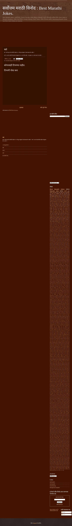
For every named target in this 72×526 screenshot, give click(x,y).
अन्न (67, 333)
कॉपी (54, 355)
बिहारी (57, 244)
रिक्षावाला (67, 247)
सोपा (62, 462)
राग (59, 433)
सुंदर (53, 221)
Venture (58, 325)
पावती (53, 399)
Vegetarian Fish (52, 325)
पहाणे (54, 397)
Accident (63, 221)
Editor (57, 273)
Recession (55, 311)
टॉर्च (64, 376)
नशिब (67, 240)
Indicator (54, 287)
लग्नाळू (51, 438)
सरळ (64, 455)
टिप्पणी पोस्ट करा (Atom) (13, 110)
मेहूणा (67, 428)
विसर (51, 446)
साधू (67, 457)
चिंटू (58, 369)
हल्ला (54, 466)
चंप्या (53, 367)
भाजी (62, 416)
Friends (67, 278)
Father (51, 226)
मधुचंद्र (68, 419)
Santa (64, 192)
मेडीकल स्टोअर (58, 428)
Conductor (57, 265)
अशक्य (58, 234)
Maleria (57, 295)
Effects (67, 273)
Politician (61, 209)
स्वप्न (67, 252)
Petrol (53, 304)
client (68, 328)
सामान (50, 458)
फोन (54, 217)
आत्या (61, 339)
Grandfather (64, 226)
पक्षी (67, 394)
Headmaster (64, 282)
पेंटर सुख (64, 402)
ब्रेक (61, 415)
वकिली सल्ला (59, 440)
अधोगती (61, 333)
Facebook (52, 277)
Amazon (68, 256)
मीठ (59, 425)
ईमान (63, 342)
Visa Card (62, 325)
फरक (60, 243)
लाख (56, 248)
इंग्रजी (67, 235)
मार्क (56, 424)
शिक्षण (67, 449)
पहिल (57, 397)
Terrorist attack (57, 210)
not (59, 330)
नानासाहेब (53, 390)
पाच (62, 398)
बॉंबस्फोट (67, 414)
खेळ (66, 359)
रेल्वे (67, 436)
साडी (61, 457)
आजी (64, 338)
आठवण (51, 339)
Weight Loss (60, 326)
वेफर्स (67, 446)
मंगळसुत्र (51, 419)
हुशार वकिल (56, 468)
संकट (54, 453)
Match (60, 296)
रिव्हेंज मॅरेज (58, 436)
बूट (54, 414)
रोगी (62, 437)
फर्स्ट (59, 406)
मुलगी (50, 201)
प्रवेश (57, 243)
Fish (60, 278)
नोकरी (60, 393)
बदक (68, 243)
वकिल (61, 201)
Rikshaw (55, 312)
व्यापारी (52, 449)
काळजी (67, 351)
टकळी (50, 376)
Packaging (59, 303)
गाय (50, 364)
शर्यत (55, 449)
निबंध (66, 390)
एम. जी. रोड (61, 346)
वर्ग (58, 206)
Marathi (61, 295)
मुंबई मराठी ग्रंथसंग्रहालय (64, 425)
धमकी (64, 240)
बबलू (60, 410)
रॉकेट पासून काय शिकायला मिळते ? (55, 437)
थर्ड (58, 382)
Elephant (51, 274)
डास (56, 377)
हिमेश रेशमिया (67, 467)
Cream (62, 268)
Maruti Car (66, 295)
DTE (55, 269)
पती (14, 60)
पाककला (55, 398)
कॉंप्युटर (51, 355)
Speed (62, 317)
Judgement (57, 229)
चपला (61, 367)
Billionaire (59, 222)
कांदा (65, 350)
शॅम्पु (64, 450)
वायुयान (56, 442)
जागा (56, 239)
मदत (53, 218)
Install (59, 287)
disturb (59, 329)
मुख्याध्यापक (55, 427)
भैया (50, 218)
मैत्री (55, 247)
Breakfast (54, 261)
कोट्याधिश (51, 356)
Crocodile (66, 268)
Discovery (57, 270)
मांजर (57, 423)
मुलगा (52, 206)
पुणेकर (63, 242)
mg (56, 330)
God (59, 226)
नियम (68, 390)
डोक (55, 214)
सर (51, 252)
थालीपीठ (61, 382)
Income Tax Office (65, 286)
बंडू (66, 407)
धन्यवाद (68, 386)
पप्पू (55, 242)
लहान (54, 438)
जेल (62, 239)
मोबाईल (55, 206)
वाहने (66, 442)
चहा (59, 368)
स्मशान (61, 463)
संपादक (64, 453)
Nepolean (55, 300)
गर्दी (55, 363)
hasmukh (66, 329)
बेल (61, 414)
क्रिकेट (57, 204)
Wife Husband (65, 210)
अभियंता (55, 234)
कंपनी (67, 347)
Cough (67, 266)
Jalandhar (60, 290)
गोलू (51, 365)
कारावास (61, 351)
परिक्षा (50, 205)
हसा (62, 466)
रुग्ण (58, 201)
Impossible (51, 229)
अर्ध (51, 337)
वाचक (64, 441)
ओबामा (58, 347)
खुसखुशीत (63, 359)
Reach (51, 311)
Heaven (63, 227)
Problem (55, 307)
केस (64, 354)
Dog (67, 270)
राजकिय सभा (67, 433)
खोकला (63, 238)
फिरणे (65, 406)
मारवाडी (53, 424)
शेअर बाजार (67, 450)
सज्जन (57, 454)
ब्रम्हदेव (58, 415)
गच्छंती (60, 360)
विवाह (63, 445)
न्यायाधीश (51, 394)
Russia (67, 312)
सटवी (60, 454)
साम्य (53, 458)
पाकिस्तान (59, 398)
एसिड (64, 346)
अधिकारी (55, 212)
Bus (58, 261)
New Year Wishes (65, 300)
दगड (66, 382)
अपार (57, 334)
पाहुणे (59, 399)
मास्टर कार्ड (52, 425)
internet (51, 330)
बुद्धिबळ (61, 412)
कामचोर (51, 351)
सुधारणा (61, 252)
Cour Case (52, 268)
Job (64, 290)
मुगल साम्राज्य (60, 427)
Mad (67, 229)
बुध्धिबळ (52, 414)
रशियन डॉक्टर (64, 432)
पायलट (54, 205)
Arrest (61, 257)
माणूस (60, 423)
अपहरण (54, 334)
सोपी (64, 462)
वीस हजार (64, 446)
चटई (59, 367)
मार (50, 424)
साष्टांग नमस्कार (61, 458)
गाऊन (65, 363)
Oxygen (54, 303)
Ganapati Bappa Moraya (60, 279)
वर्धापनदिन (55, 441)
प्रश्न (68, 403)
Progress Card (65, 307)
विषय (68, 445)
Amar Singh (63, 256)
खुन (57, 359)
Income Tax (58, 286)
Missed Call (58, 298)
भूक (68, 244)
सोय (50, 463)
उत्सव (65, 343)
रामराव (64, 247)
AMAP (58, 255)
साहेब (50, 221)
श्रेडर (68, 451)
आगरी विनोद (57, 338)
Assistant (67, 257)
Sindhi (67, 316)
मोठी (58, 429)
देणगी (58, 240)
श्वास (51, 453)
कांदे (67, 350)
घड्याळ (54, 365)
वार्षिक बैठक (60, 442)
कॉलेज (54, 238)
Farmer (62, 277)
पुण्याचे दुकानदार (53, 402)
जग (56, 372)
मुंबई (67, 200)
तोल (65, 381)
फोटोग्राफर (55, 407)
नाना (50, 390)
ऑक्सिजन (68, 346)
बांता (64, 197)
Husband (56, 195)
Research (66, 311)
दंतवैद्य (64, 204)
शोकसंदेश (61, 451)
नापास (50, 242)
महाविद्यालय (53, 423)
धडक (62, 386)
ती (53, 381)
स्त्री (64, 252)
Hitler (51, 283)
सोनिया (54, 462)
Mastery (56, 296)
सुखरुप (63, 459)
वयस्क (52, 441)
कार (53, 204)
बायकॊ (61, 411)
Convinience (52, 266)
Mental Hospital (63, 230)
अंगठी (68, 330)
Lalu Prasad (61, 291)
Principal (61, 231)
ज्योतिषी (65, 239)
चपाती (65, 367)
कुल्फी (62, 354)
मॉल (53, 429)
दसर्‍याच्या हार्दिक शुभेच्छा (60, 384)
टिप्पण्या (63, 514)
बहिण (52, 411)
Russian (51, 313)
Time (67, 321)
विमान (62, 206)
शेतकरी (61, 251)
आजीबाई (67, 234)
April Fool (56, 257)
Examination (66, 225)
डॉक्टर (68, 192)
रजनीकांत (60, 432)
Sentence (59, 315)
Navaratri (63, 299)
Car (61, 261)
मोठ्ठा (63, 429)
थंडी (55, 382)
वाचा (50, 442)
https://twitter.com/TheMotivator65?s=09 (54, 510)
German (54, 281)
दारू (64, 214)
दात (13, 60)
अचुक (54, 333)
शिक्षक (51, 195)
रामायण (54, 436)
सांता (53, 193)
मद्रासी (65, 419)
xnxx (66, 330)
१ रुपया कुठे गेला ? (6, 145)
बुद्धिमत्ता (65, 412)
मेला (64, 428)
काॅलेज (67, 352)
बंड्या (68, 407)
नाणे (67, 389)
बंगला (66, 243)
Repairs (62, 311)
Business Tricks (65, 222)
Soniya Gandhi (56, 317)
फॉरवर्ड (52, 407)
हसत (59, 466)
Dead (58, 269)
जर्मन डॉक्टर (67, 372)
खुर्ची (60, 359)
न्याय (63, 393)
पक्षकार (65, 394)
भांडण (67, 217)
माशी (62, 424)
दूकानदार (67, 385)
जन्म (61, 372)
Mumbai (55, 209)
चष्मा (56, 368)
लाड (62, 438)
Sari (60, 313)
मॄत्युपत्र (53, 428)
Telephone (57, 320)
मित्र (68, 196)
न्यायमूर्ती (67, 393)
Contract (66, 265)
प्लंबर (50, 406)
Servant (64, 315)
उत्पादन (62, 343)
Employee (56, 274)
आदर (64, 339)
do (62, 329)
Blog (53, 260)
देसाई (67, 204)
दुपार (63, 385)
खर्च (60, 238)
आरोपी (58, 235)
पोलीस (53, 196)
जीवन (65, 373)
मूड (50, 247)
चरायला (51, 368)
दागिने (68, 384)
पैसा (52, 403)
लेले (53, 440)
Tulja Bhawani (52, 324)
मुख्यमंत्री (51, 427)
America (51, 222)
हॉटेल (61, 253)
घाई (57, 365)
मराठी (56, 218)
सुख (59, 459)
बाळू (66, 193)
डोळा (64, 377)
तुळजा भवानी (57, 381)
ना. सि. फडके (64, 389)
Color (51, 264)
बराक (63, 410)
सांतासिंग (57, 193)
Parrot (67, 303)
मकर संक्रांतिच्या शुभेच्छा (59, 419)
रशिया (68, 432)
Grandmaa (63, 281)
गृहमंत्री (63, 364)
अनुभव (64, 333)
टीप (56, 376)
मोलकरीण (67, 429)
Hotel (67, 283)
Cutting (51, 269)
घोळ (67, 365)
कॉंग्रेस (63, 212)
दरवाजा (52, 384)
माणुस (60, 218)
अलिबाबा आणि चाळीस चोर (57, 337)
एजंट (53, 346)
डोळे (8, 60)
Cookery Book (61, 266)
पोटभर (56, 403)
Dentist (67, 269)
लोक (56, 440)
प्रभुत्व (66, 403)
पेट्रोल (67, 402)
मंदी (54, 419)
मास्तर (56, 425)
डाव (53, 377)
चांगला (62, 368)
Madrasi (55, 294)
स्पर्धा (55, 463)
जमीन (64, 372)
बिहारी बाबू (55, 412)
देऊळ (50, 386)
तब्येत (58, 214)
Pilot (67, 304)
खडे (7, 60)
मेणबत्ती (62, 428)
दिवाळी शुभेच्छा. (53, 385)
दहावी (65, 384)
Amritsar (52, 257)
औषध (61, 347)
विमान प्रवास (66, 206)
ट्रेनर (50, 377)
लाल (65, 438)
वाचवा (67, 441)
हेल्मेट (63, 468)
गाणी (67, 363)
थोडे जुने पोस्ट (43, 107)
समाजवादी (51, 455)
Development (52, 270)
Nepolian (59, 300)
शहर (58, 449)
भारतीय (66, 244)
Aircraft (67, 221)
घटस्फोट (65, 213)
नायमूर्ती (57, 390)
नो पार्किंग (56, 393)
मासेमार (68, 424)
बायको (19, 60)
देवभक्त (57, 386)
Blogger (34, 523)
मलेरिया (67, 420)
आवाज (64, 235)
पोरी (51, 243)
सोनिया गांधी (58, 462)
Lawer (51, 209)
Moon (67, 298)
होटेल (54, 470)
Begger (51, 208)
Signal (64, 316)
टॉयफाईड (62, 376)
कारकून (57, 351)
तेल (62, 381)
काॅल (64, 352)
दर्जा (55, 384)
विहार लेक (57, 446)
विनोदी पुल (57, 445)
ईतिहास (60, 342)
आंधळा (67, 337)
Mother (52, 231)
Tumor (57, 324)
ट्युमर (67, 376)
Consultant (62, 265)
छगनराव (51, 372)
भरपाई (56, 416)
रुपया (50, 248)
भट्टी (53, 416)
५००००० (61, 470)
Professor (60, 307)
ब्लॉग (50, 416)
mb (54, 330)
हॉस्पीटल (51, 470)
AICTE (54, 255)
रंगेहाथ (53, 432)
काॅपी (61, 352)
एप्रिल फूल (56, 346)
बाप (57, 411)
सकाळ (51, 454)
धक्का (61, 240)
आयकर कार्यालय (55, 341)
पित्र (50, 401)
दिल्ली (68, 239)
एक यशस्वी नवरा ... (6, 155)
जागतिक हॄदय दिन (56, 373)
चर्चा (54, 368)
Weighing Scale (52, 326)
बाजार (55, 411)
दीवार (57, 385)
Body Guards (58, 260)
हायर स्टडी (52, 467)
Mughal (51, 299)
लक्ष (64, 437)
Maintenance (52, 295)
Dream (51, 225)
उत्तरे (58, 343)
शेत (51, 451)
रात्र (58, 247)
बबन (54, 410)
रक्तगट (56, 432)
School (51, 210)
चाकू (51, 239)
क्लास (67, 356)
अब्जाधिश (51, 234)
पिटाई (65, 399)
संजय (60, 453)
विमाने (61, 445)
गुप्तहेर (56, 364)
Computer (66, 264)
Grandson (61, 208)
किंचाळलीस (51, 354)
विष (66, 445)
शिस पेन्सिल (60, 450)
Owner (51, 303)
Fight (52, 278)
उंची (66, 342)
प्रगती (54, 243)
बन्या (51, 410)
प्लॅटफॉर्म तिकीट (55, 406)
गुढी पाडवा (57, 213)
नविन (59, 389)
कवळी (54, 350)
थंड (53, 382)
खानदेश (51, 359)
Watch (67, 325)
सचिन (54, 454)
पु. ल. (53, 401)
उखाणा (52, 343)
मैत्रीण (51, 429)
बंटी (61, 407)
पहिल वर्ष (60, 397)
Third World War (62, 321)
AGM (50, 255)
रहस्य (52, 433)
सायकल (57, 458)
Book (62, 260)
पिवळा (58, 242)
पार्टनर (67, 398)
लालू (58, 248)
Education (62, 273)
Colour (55, 264)
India (50, 287)
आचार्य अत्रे (62, 234)
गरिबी (50, 363)
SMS (57, 313)
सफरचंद (64, 454)
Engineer (66, 274)
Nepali (51, 300)
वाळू (64, 442)
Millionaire (52, 298)
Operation (56, 231)
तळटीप (60, 380)
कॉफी (58, 355)
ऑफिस (55, 347)
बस (61, 217)
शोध (58, 197)
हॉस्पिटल (67, 468)
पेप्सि (50, 403)
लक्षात (67, 437)
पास (56, 399)
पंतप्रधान (61, 394)
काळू (58, 352)
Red (59, 311)
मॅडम (52, 247)
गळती (62, 363)
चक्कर (56, 367)
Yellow (65, 328)
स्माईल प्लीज (65, 463)
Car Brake (65, 261)
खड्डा (57, 238)
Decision (62, 269)
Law (65, 291)
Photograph (58, 304)
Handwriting (58, 227)
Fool (63, 278)
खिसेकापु (54, 359)
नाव (60, 390)
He (59, 282)
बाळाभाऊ (51, 412)
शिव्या (54, 450)
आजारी (61, 338)
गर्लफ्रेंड (59, 363)
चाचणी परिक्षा (66, 368)
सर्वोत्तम (55, 252)
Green (67, 281)
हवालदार (57, 221)
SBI (54, 313)
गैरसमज (66, 364)
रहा (54, 433)
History (67, 227)
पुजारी (66, 401)
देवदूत (53, 386)
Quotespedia (52, 484)
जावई (59, 239)
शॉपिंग (58, 451)
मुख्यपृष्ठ (21, 107)
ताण (65, 380)
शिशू (57, 450)
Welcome (66, 326)
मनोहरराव (55, 420)
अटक (57, 333)
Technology (52, 320)
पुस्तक (66, 242)
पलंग (51, 397)
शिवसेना (51, 450)
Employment (61, 274)
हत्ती (51, 466)
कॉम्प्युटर (62, 355)
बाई (55, 197)
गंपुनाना (57, 360)
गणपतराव (63, 360)
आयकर (51, 341)
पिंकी (62, 399)
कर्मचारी (51, 350)
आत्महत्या (57, 339)
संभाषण (67, 453)
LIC (53, 291)
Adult (59, 256)
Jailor (57, 290)
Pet (50, 304)
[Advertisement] (34, 34)
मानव (63, 423)
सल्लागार (51, 457)
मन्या (58, 420)
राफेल (60, 247)
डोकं (61, 377)
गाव (53, 213)
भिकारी (64, 200)
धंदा (59, 386)
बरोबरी (66, 410)
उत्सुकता (68, 343)
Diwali (61, 270)
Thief (52, 321)
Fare (59, 277)
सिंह (51, 459)
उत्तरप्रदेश (55, 343)
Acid (50, 256)
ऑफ (51, 347)
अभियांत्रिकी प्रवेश (65, 334)
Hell (67, 282)
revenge (62, 330)
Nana (55, 299)
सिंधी (68, 458)
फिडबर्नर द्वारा (60, 504)
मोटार (56, 429)
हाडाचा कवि (65, 466)
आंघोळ (64, 337)
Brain (51, 261)
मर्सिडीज (64, 420)
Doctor (57, 196)
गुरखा (59, 364)
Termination (62, 320)
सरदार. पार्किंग (60, 455)
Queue (67, 308)
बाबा (60, 200)
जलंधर (52, 373)
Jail (53, 290)
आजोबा (65, 196)
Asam (64, 257)
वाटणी (53, 442)
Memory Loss (56, 230)
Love (50, 294)
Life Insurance (62, 229)
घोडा (65, 365)
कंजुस (64, 347)
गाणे (68, 238)
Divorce (55, 208)
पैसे (60, 205)
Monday (63, 298)
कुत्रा (52, 200)
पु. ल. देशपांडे (57, 401)
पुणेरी (68, 401)
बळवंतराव (58, 217)
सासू (57, 252)
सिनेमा (54, 459)
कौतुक (64, 356)
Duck (55, 225)
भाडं (64, 416)
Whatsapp (51, 328)
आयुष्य (55, 235)
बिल (54, 244)
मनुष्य (51, 420)
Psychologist (66, 231)
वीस (60, 446)
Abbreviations (66, 255)
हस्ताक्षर (58, 253)
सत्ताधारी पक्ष (67, 251)
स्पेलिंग (58, 463)
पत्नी (16, 60)
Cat (68, 261)
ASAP (61, 255)
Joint (67, 290)
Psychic (51, 308)
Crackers (57, 268)
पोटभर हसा (59, 403)
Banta (52, 197)
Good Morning (53, 485)
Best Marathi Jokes (57, 189)
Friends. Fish (52, 279)
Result (51, 312)
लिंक (67, 438)
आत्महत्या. (51, 235)
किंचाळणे (51, 238)
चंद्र (50, 367)
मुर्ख (64, 427)
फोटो (63, 243)
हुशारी (60, 468)
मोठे (61, 429)
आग (53, 338)
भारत (67, 416)
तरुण (53, 380)
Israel (51, 290)
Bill (54, 222)
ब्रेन (67, 415)
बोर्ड (55, 415)
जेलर (67, 373)
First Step (56, 278)
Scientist (64, 313)
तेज (60, 381)
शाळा (65, 195)
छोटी (54, 372)
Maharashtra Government (63, 294)
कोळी (61, 356)
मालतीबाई (59, 424)
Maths (64, 296)
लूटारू (66, 248)
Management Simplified (55, 487)
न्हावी (57, 394)
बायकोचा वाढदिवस (65, 411)
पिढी (67, 399)
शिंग (64, 449)
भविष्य (63, 244)
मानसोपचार (66, 423)
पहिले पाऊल (67, 397)
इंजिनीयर (63, 341)
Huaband (66, 208)
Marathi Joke (54, 191)
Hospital (63, 283)
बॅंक (63, 205)
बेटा (66, 205)
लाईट (59, 438)
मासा (65, 424)
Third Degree (56, 321)
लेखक (50, 440)
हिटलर (63, 467)
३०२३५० (57, 470)
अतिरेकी (51, 212)
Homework (55, 283)
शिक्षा (57, 251)
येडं (50, 432)
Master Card (52, 296)
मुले (50, 428)
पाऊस (52, 398)
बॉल (50, 415)
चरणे (67, 367)
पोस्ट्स (63, 512)
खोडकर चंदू (52, 360)
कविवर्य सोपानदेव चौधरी (60, 350)
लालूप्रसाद (62, 248)
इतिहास (51, 342)
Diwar (65, 270)
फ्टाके (59, 407)
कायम (54, 351)
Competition (60, 264)
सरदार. (61, 197)
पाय (64, 398)
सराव (67, 455)
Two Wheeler (61, 324)
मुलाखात (67, 427)
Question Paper (62, 308)
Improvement (52, 286)
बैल (64, 414)
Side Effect (60, 316)
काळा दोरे (51, 352)
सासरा (66, 458)
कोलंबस (58, 356)
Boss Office (66, 260)
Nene (67, 299)
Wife (62, 193)
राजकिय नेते (62, 433)
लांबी (56, 438)
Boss (68, 201)
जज (58, 372)
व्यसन (52, 251)
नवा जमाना (56, 389)
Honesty (59, 283)
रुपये (53, 248)
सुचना (68, 459)
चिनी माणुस (66, 369)
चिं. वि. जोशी (54, 369)
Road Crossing (61, 312)
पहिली (64, 397)
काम (50, 204)
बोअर (53, 415)
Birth (50, 260)
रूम (62, 436)
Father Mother (67, 277)
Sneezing (51, 317)
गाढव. (51, 213)
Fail (56, 277)
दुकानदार (55, 240)
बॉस (68, 205)
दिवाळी (52, 240)
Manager (51, 230)
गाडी (66, 238)
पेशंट (57, 205)
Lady (56, 291)
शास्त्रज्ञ (61, 449)
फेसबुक (51, 217)
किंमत (55, 354)
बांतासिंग (68, 197)
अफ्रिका (60, 334)
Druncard (52, 273)
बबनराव (57, 410)
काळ (64, 351)
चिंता (60, 369)
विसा (54, 446)
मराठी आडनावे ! (52, 482)
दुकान (60, 385)
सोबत (67, 462)
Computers (51, 265)
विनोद (53, 445)
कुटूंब (58, 354)
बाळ (64, 217)
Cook (56, 266)
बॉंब (60, 244)
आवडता (61, 235)
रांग (56, 433)
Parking (63, 303)
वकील (64, 440)
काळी (55, 352)
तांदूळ (11, 60)
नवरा (59, 192)
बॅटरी (59, 414)
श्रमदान (65, 451)
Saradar (66, 209)
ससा (54, 457)
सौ (52, 463)
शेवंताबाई (54, 451)
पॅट (57, 402)
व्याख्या (55, 251)
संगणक (64, 251)
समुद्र (55, 455)
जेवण (52, 214)
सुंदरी (57, 459)
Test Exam (67, 320)
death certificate (54, 329)
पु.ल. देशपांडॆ (62, 401)
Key (50, 291)
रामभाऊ (51, 436)
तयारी (50, 380)
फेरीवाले (68, 406)
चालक (50, 369)
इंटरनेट (67, 341)
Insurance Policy (65, 287)
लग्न (61, 195)
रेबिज (65, 436)
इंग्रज (60, 341)
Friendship (55, 226)
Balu (62, 196)
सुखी (65, 459)
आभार (67, 339)
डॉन (58, 377)
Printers (51, 307)
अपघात (60, 212)
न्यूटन (54, 394)
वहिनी (61, 441)
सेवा (51, 462)
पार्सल (50, 399)
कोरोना (55, 356)
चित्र (63, 369)
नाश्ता (63, 390)
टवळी (53, 376)
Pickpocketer (63, 304)
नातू (67, 214)
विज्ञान (50, 445)
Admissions (55, 256)
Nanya (59, 299)
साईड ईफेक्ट (58, 457)
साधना (65, 457)
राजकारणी (54, 201)
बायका (52, 244)
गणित (67, 212)
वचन (66, 440)
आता (54, 339)
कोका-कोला (66, 355)
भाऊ (59, 416)
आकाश (51, 338)
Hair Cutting (56, 282)
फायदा (62, 406)
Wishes (56, 328)
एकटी (50, 346)
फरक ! (4, 150)
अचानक (51, 333)
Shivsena (55, 316)
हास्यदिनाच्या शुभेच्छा (58, 467)
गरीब (53, 363)
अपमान (51, 334)
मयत (60, 420)
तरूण (56, 380)
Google (58, 281)
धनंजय (65, 386)
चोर (54, 239)
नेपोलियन (52, 393)
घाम (62, 365)
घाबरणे (60, 365)
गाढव (60, 204)
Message (67, 296)
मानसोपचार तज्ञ (64, 218)
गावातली (53, 364)
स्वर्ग (3, 153)
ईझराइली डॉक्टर (55, 342)
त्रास (50, 382)
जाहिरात (62, 373)
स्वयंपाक (51, 253)
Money (68, 230)
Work (59, 328)
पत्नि (53, 242)
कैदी (67, 354)
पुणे (60, 242)
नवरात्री (52, 389)
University (66, 324)
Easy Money (60, 225)
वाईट (68, 248)
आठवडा (67, 338)
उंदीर (68, 342)
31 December (65, 253)
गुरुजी (62, 213)
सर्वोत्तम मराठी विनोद (53, 192)
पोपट (63, 403)
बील (58, 412)
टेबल (58, 376)
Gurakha (51, 282)
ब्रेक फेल (64, 415)
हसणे (56, 466)
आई (68, 195)
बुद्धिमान (68, 412)
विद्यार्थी (65, 201)
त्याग (67, 381)
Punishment (56, 308)
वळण (58, 441)
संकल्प (58, 453)
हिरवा (52, 468)
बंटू (64, 407)
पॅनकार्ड (60, 402)
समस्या (67, 454)
